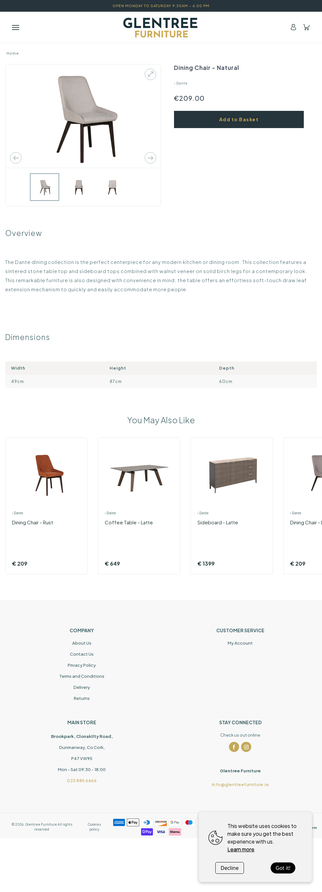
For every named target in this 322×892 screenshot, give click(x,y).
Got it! (282, 868)
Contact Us (82, 654)
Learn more (240, 849)
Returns (82, 698)
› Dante (181, 83)
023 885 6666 (82, 780)
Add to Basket (239, 119)
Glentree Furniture (41, 824)
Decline (230, 868)
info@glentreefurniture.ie (240, 784)
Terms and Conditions (81, 676)
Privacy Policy (82, 665)
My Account (240, 643)
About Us (81, 643)
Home (13, 53)
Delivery (82, 687)
